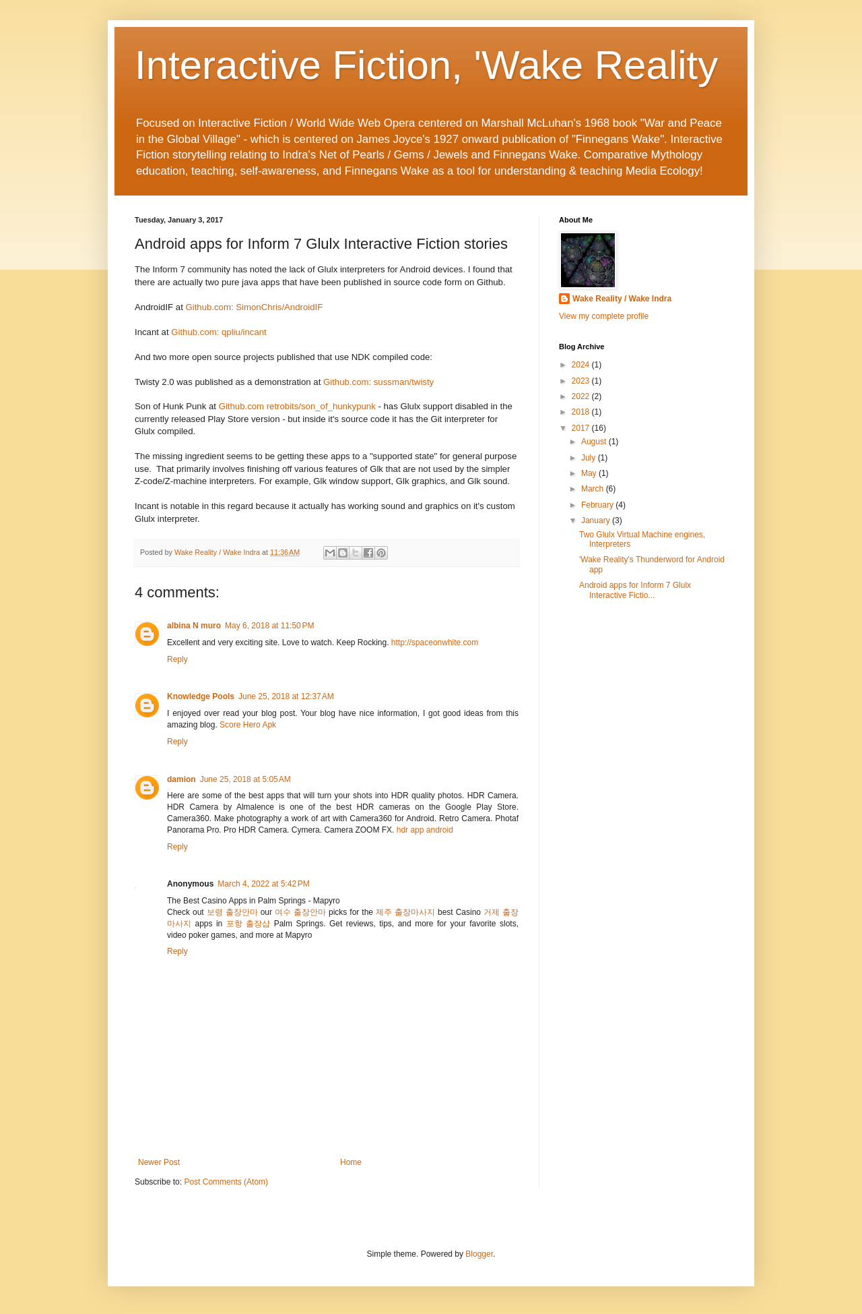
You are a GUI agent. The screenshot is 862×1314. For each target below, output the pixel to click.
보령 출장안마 (232, 912)
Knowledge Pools (200, 696)
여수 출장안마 (300, 912)
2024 (582, 364)
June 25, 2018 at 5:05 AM (245, 779)
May (590, 473)
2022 (582, 396)
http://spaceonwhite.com (434, 642)
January (596, 520)
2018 (582, 412)
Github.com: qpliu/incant (218, 332)
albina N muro (194, 625)
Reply (177, 659)
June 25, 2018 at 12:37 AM (286, 696)
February (598, 505)
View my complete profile (604, 316)
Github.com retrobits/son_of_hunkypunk (297, 406)
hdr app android (425, 830)
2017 (582, 428)
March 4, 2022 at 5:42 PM (263, 884)
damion (181, 779)
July (589, 457)
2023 (582, 381)
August (595, 441)
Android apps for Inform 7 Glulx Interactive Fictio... (635, 589)
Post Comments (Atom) (226, 1182)
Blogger (479, 1254)
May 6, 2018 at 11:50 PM (269, 625)
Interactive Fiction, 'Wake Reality (426, 65)
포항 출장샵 (248, 923)
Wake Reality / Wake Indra (621, 298)
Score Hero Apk (248, 724)
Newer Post (159, 1162)
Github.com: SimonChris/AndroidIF (254, 307)
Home (351, 1162)
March (593, 489)
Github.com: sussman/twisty (378, 382)
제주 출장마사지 (405, 912)
